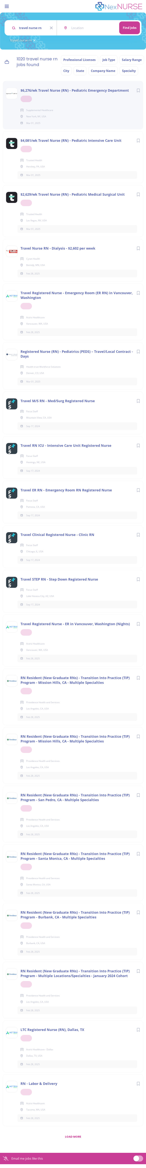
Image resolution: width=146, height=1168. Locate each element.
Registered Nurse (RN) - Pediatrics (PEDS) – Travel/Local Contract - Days (77, 357)
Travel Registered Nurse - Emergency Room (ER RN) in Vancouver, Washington (77, 299)
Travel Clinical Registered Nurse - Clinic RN (57, 538)
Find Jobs (129, 28)
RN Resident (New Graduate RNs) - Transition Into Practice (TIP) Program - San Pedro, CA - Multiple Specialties (75, 801)
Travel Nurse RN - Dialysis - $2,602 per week (58, 252)
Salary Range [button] (132, 60)
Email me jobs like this (27, 1162)
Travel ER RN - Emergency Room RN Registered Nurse (66, 494)
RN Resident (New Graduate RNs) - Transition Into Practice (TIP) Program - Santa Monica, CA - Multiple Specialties (75, 860)
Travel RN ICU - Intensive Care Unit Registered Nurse (66, 449)
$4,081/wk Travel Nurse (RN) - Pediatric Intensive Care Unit (71, 144)
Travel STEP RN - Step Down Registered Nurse (59, 583)
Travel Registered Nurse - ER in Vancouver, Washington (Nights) (75, 627)
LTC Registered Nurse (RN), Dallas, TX (52, 1033)
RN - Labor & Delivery (39, 1087)
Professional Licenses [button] (79, 60)
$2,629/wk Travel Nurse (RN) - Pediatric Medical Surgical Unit (73, 198)
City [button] (66, 71)
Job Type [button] (108, 60)
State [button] (80, 71)
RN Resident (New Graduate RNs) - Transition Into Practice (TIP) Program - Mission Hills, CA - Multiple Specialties (75, 684)
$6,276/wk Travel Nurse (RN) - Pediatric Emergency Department (75, 90)
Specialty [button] (129, 71)
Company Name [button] (103, 71)
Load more (73, 1140)
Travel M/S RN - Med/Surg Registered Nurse (58, 404)
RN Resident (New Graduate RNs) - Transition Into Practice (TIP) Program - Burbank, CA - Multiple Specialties (75, 918)
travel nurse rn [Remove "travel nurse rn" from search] (21, 40)
